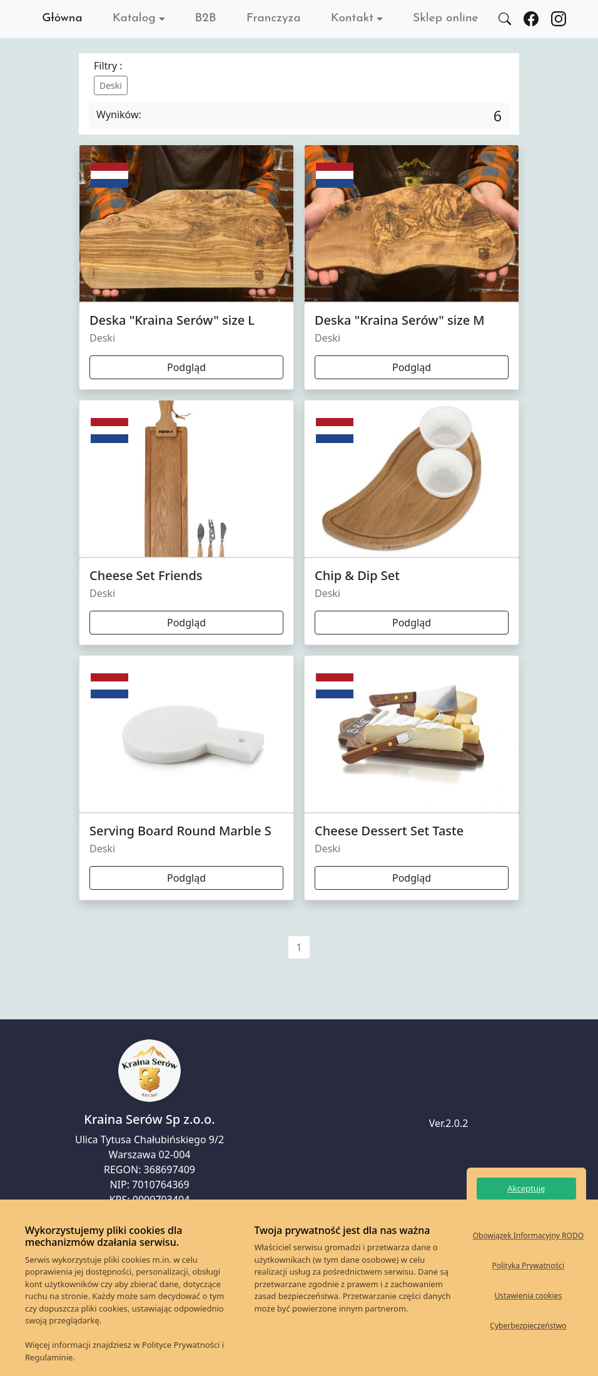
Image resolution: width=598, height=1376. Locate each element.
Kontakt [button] (352, 18)
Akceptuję (526, 1188)
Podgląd (186, 367)
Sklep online (445, 18)
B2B (205, 18)
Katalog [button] (134, 18)
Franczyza (273, 18)
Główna (62, 18)
